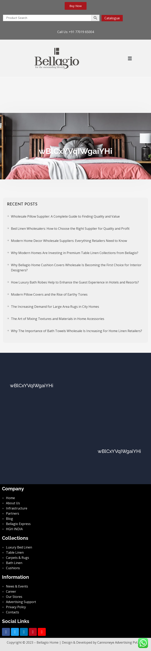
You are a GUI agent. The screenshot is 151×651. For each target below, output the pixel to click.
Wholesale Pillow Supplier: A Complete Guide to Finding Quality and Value (65, 216)
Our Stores (14, 596)
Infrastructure (16, 508)
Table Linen (15, 552)
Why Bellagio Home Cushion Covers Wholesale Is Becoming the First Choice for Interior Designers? (76, 267)
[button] (130, 58)
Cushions (13, 568)
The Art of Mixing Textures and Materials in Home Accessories (57, 319)
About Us (13, 503)
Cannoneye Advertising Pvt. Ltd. (120, 642)
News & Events (17, 586)
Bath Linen (14, 563)
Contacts (12, 612)
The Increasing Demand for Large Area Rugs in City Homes (55, 306)
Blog (9, 518)
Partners (12, 513)
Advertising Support (21, 602)
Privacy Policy (16, 607)
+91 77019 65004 (81, 32)
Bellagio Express (18, 524)
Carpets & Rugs (17, 557)
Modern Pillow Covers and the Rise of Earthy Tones (49, 294)
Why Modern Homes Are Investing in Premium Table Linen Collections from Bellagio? (74, 253)
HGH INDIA (14, 529)
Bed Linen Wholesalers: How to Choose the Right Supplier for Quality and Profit (70, 228)
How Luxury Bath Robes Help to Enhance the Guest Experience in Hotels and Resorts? (75, 282)
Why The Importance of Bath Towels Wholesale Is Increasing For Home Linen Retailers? (76, 331)
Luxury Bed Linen (19, 547)
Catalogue (112, 18)
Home (10, 498)
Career (11, 591)
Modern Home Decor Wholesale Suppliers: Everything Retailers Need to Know (69, 241)
